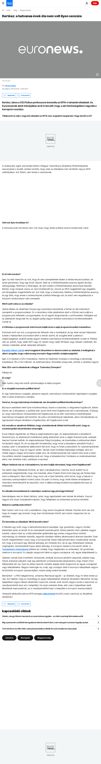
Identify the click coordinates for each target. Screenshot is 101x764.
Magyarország (25, 10)
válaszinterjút (48, 593)
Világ (15, 10)
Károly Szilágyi (10, 86)
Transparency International (15, 549)
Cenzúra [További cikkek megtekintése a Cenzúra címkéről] (9, 638)
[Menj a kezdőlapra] (9, 3)
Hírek (9, 10)
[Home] (3, 10)
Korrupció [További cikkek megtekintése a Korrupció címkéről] (25, 638)
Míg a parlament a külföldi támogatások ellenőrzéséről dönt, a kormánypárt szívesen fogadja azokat (45, 622)
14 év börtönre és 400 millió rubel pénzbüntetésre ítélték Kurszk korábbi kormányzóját (39, 629)
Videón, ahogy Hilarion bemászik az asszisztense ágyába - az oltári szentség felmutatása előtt (42, 616)
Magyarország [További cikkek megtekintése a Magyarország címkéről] (44, 638)
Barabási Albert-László (13, 350)
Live (95, 3)
